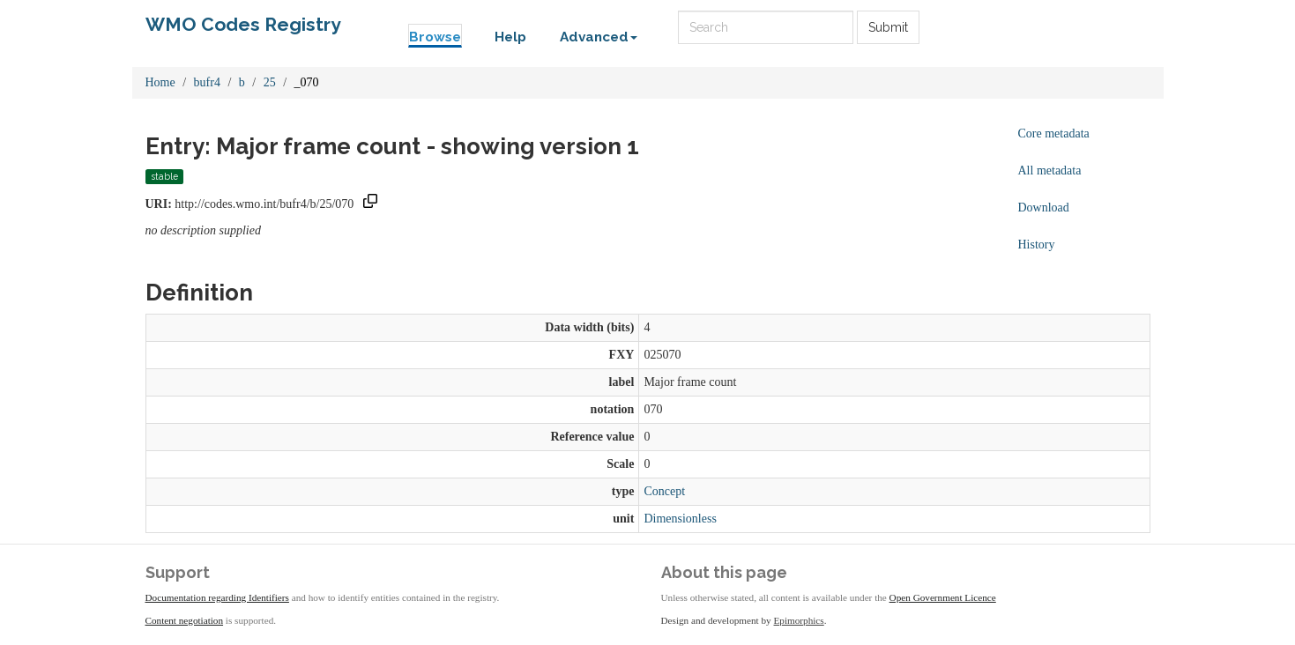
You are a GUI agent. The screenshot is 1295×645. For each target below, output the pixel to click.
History (1036, 244)
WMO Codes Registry (243, 24)
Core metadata (1054, 133)
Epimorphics (799, 620)
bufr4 (207, 82)
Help (510, 37)
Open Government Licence (942, 597)
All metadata (1050, 170)
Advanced (598, 37)
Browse (435, 37)
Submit (888, 27)
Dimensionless (680, 518)
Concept (664, 491)
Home (160, 82)
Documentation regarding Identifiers (217, 597)
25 (270, 82)
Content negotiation (184, 620)
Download (1043, 207)
